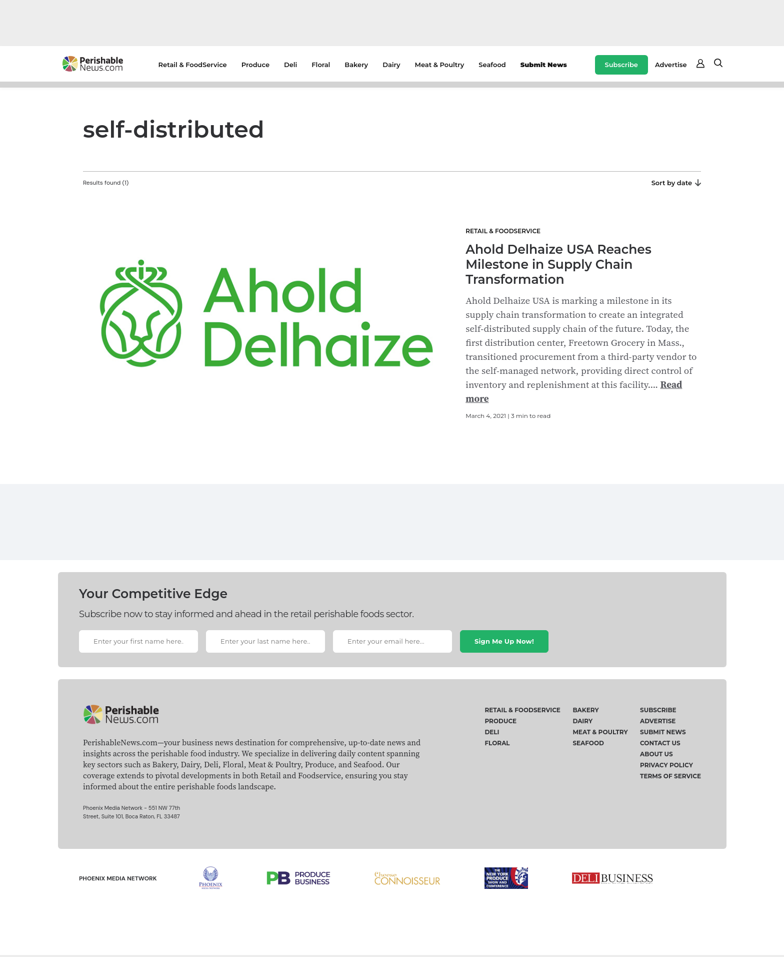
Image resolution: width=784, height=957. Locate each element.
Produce (256, 65)
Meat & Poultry (439, 65)
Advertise (671, 65)
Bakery (356, 65)
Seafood (492, 65)
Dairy (391, 65)
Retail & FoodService (192, 65)
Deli (290, 65)
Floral (321, 65)
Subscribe (621, 65)
